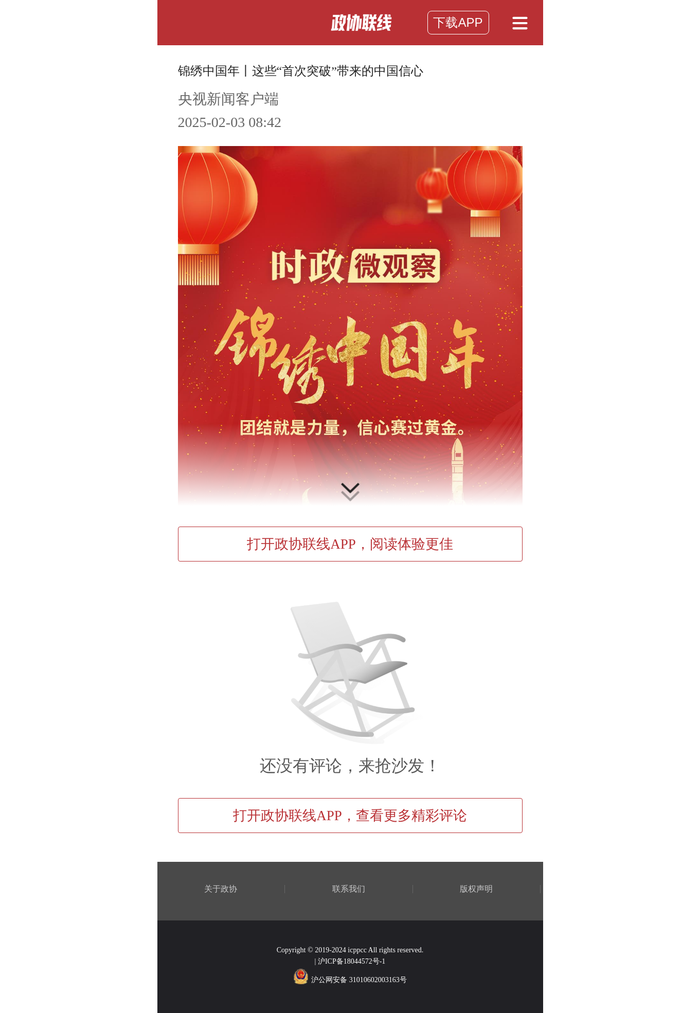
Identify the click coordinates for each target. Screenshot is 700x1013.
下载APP (457, 22)
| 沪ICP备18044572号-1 (350, 961)
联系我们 (348, 889)
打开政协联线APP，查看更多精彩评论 (350, 815)
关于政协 (220, 889)
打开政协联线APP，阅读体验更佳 (350, 544)
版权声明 (476, 889)
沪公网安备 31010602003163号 (350, 980)
